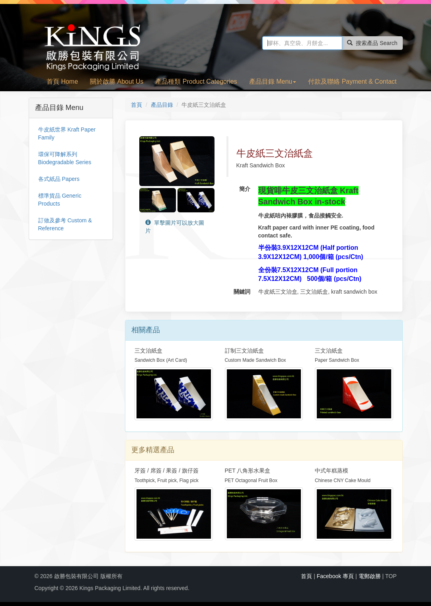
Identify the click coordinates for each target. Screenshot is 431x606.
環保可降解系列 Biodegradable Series (65, 158)
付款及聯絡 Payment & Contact (352, 81)
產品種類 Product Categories (196, 81)
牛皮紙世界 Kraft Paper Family (67, 133)
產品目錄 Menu (272, 81)
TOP (391, 576)
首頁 (136, 105)
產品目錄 (162, 105)
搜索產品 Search (372, 43)
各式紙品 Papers (59, 179)
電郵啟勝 (370, 576)
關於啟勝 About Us (116, 81)
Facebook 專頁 (335, 576)
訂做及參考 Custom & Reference (65, 224)
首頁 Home (62, 81)
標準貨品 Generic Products (60, 199)
